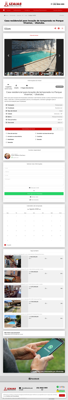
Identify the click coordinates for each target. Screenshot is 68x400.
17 (7, 230)
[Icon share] (34, 378)
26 (25, 235)
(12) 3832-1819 (58, 4)
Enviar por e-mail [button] (34, 187)
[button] (8, 55)
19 (25, 230)
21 (42, 230)
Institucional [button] (16, 10)
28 (16, 216)
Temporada (12, 15)
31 (42, 216)
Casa (26, 15)
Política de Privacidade (12, 396)
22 (51, 230)
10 (7, 225)
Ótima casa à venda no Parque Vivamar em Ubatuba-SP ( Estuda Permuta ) (23, 314)
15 (51, 225)
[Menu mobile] (4, 10)
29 (25, 216)
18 (16, 230)
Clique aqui (7, 334)
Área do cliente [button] (57, 10)
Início (6, 15)
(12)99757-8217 (15, 157)
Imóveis (8, 10)
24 (7, 235)
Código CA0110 (32, 15)
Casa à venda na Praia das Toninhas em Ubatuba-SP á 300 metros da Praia (23, 299)
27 (7, 216)
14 (42, 225)
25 (16, 235)
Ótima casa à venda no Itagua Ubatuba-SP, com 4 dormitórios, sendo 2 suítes (23, 269)
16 (60, 225)
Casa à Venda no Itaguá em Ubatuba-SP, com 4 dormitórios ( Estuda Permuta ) (24, 254)
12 (25, 225)
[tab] (9, 35)
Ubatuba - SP (20, 15)
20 (34, 230)
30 (34, 216)
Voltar (62, 15)
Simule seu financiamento (40, 10)
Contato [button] (27, 10)
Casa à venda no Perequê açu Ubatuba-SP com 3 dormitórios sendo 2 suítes (23, 284)
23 (60, 230)
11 (16, 225)
